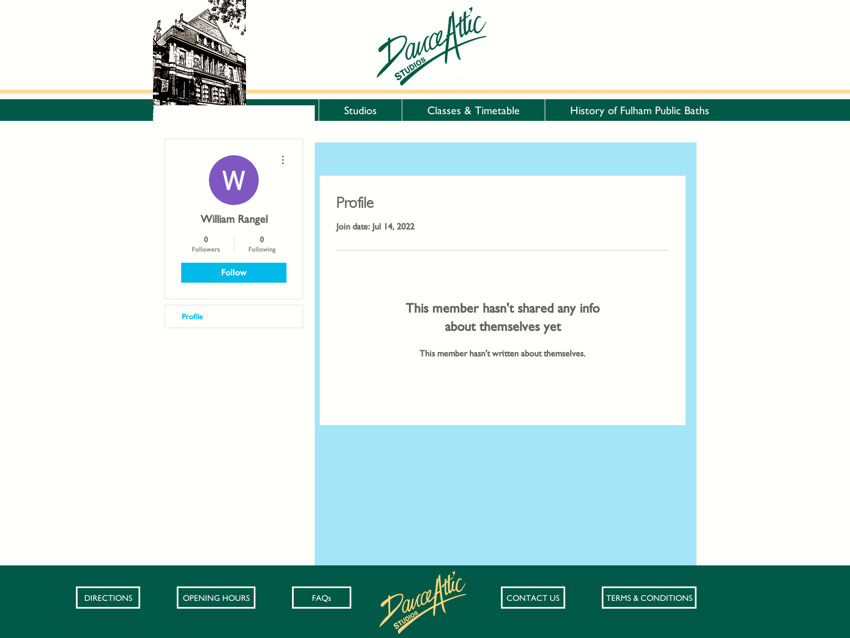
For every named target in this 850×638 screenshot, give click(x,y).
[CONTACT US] (533, 597)
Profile (192, 316)
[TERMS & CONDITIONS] (649, 597)
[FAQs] (321, 597)
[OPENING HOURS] (216, 597)
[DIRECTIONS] (108, 597)
